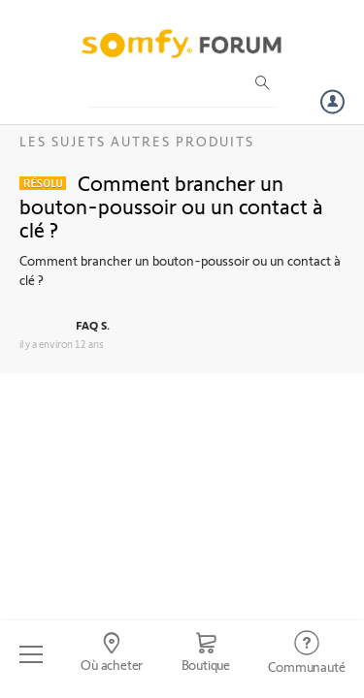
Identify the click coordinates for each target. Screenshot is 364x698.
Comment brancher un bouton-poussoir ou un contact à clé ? (171, 205)
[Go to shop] (205, 654)
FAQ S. (93, 325)
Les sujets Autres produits (136, 141)
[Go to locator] (111, 654)
